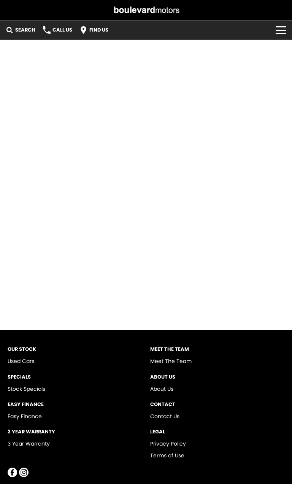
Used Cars (21, 361)
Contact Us (164, 416)
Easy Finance (25, 416)
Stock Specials (26, 389)
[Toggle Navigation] (281, 30)
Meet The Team (171, 361)
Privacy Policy (168, 443)
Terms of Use (167, 455)
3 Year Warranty (29, 443)
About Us (161, 389)
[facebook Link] (12, 472)
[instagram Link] (24, 472)
